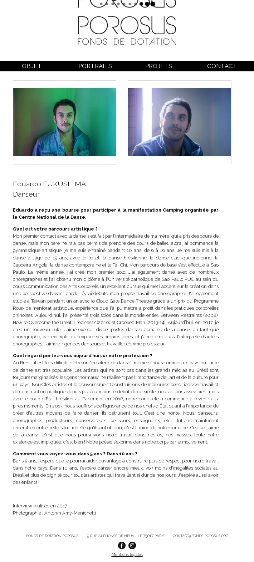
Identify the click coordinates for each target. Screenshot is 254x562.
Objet (32, 66)
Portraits (95, 66)
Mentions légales (127, 554)
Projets (158, 66)
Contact (222, 66)
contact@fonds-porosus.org (200, 536)
